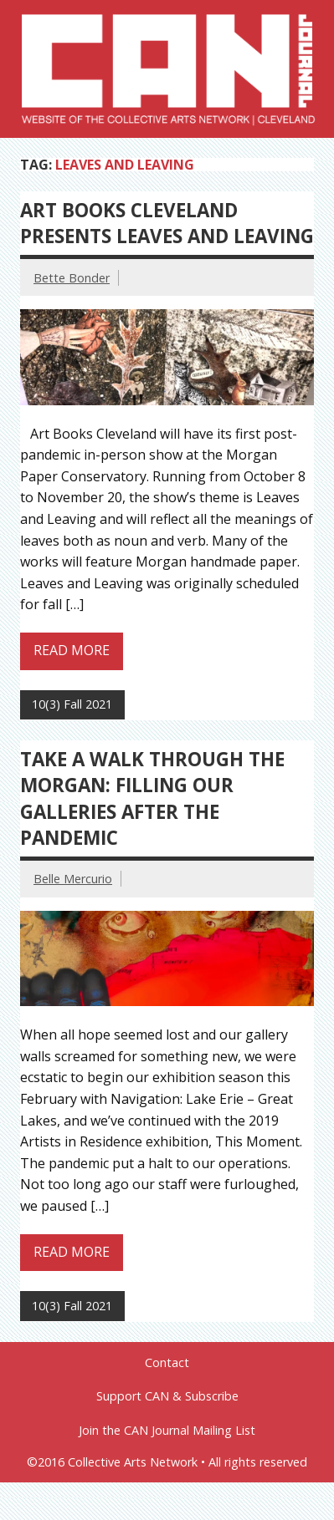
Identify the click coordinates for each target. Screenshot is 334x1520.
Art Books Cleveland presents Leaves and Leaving (167, 223)
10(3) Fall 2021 (72, 704)
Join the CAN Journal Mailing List (167, 1430)
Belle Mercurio (72, 879)
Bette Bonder (71, 278)
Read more (71, 650)
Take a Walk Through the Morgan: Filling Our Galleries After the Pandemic (152, 798)
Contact (167, 1363)
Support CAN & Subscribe (167, 1396)
